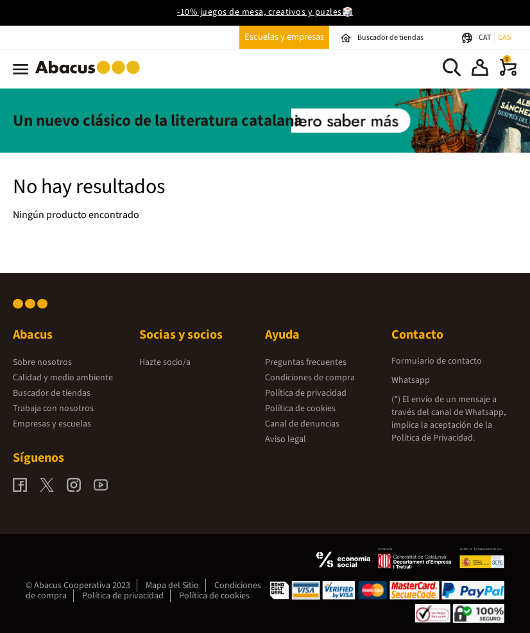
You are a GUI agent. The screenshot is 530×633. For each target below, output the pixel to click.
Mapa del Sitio (172, 585)
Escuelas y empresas (284, 37)
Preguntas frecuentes (305, 362)
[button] (480, 69)
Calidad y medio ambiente (63, 377)
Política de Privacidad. (433, 438)
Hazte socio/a (165, 362)
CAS (504, 37)
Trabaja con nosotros (53, 408)
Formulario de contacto (436, 361)
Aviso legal (285, 439)
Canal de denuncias (302, 424)
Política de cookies (300, 408)
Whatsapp (410, 380)
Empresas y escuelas (52, 424)
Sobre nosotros (42, 362)
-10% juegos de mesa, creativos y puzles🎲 (265, 12)
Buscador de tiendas (51, 393)
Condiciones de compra (310, 377)
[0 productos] (508, 73)
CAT (485, 37)
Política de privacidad (305, 393)
